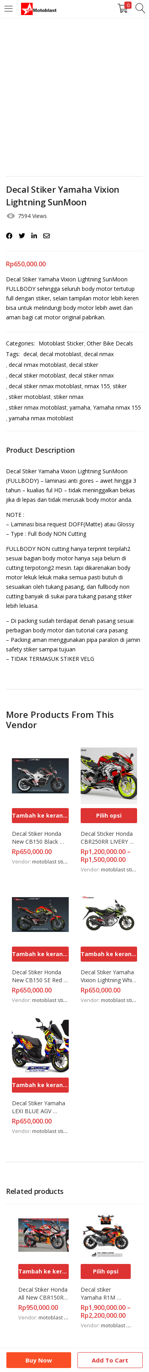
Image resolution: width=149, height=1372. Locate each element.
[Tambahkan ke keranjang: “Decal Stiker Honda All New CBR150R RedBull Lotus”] (43, 1271)
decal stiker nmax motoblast (45, 386)
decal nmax (99, 354)
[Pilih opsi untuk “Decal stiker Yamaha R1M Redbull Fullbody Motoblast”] (106, 1271)
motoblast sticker (53, 861)
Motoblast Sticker (61, 343)
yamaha (80, 407)
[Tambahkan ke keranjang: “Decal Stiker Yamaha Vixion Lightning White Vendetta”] (109, 954)
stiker (120, 386)
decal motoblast (60, 354)
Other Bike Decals (110, 343)
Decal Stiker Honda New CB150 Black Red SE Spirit (37, 838)
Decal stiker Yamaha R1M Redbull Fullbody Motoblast (102, 1294)
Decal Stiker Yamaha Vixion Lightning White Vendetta (109, 976)
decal (30, 354)
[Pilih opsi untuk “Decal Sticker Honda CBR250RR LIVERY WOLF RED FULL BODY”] (109, 815)
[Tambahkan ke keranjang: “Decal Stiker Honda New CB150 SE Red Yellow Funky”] (40, 954)
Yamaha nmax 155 (117, 407)
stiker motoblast (30, 396)
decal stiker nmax (91, 375)
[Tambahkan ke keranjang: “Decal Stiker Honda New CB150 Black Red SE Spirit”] (40, 815)
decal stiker (83, 364)
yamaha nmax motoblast (41, 418)
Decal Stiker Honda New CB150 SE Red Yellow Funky (38, 976)
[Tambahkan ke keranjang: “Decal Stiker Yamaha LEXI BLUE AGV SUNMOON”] (40, 1085)
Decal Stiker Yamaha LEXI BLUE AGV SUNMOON (39, 1107)
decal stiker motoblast (37, 375)
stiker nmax (68, 396)
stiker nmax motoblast (38, 407)
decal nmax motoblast (37, 364)
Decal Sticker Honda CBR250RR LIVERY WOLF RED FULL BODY (107, 838)
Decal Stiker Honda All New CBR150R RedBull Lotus (43, 1294)
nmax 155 (97, 386)
